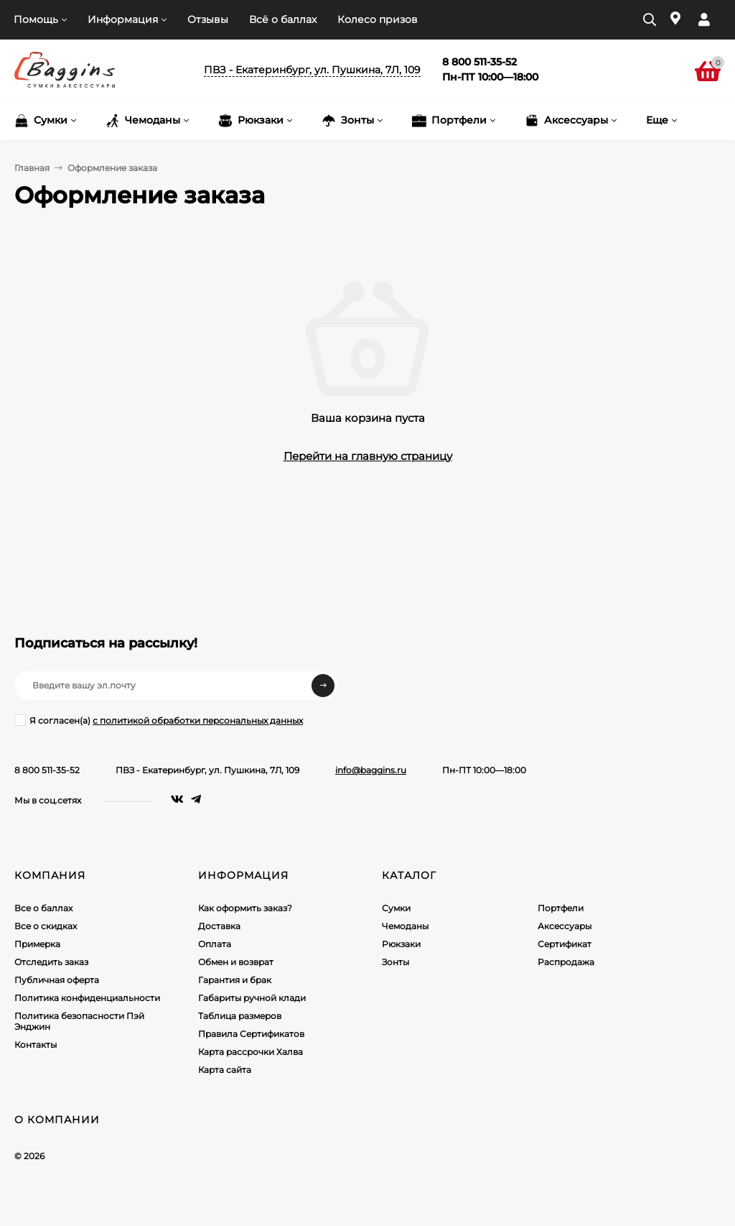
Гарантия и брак (234, 979)
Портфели (561, 908)
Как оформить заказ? (245, 908)
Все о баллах (43, 908)
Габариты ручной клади (252, 997)
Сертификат (564, 944)
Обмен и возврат (235, 962)
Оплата (214, 944)
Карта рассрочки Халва (250, 1051)
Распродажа (566, 962)
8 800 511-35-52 (47, 770)
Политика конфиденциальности (87, 997)
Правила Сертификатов (251, 1033)
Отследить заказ (51, 962)
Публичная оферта (56, 979)
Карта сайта (224, 1069)
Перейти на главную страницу (368, 456)
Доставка (219, 926)
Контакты (35, 1044)
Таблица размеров (239, 1015)
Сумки (396, 908)
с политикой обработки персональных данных (198, 720)
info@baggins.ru (370, 770)
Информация (123, 19)
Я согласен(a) (158, 720)
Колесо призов (377, 19)
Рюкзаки (401, 944)
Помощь (36, 19)
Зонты (395, 962)
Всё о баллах (283, 19)
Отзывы (207, 19)
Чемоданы (405, 926)
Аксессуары (564, 926)
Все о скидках (45, 926)
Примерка (37, 944)
